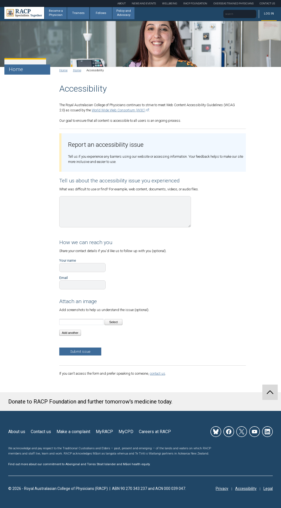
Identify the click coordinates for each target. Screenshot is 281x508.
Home (16, 69)
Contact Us (267, 3)
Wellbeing (169, 3)
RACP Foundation (195, 3)
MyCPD (126, 431)
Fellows (101, 13)
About (121, 3)
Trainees (78, 13)
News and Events (144, 3)
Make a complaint (73, 431)
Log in (269, 13)
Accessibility (246, 488)
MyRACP (104, 431)
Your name (67, 260)
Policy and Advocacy (123, 13)
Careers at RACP (155, 431)
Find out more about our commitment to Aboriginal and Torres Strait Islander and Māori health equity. (79, 464)
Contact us (41, 431)
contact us (157, 373)
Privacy (222, 488)
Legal (268, 488)
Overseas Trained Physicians (233, 3)
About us (16, 431)
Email (63, 278)
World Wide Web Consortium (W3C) (118, 110)
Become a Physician (56, 13)
